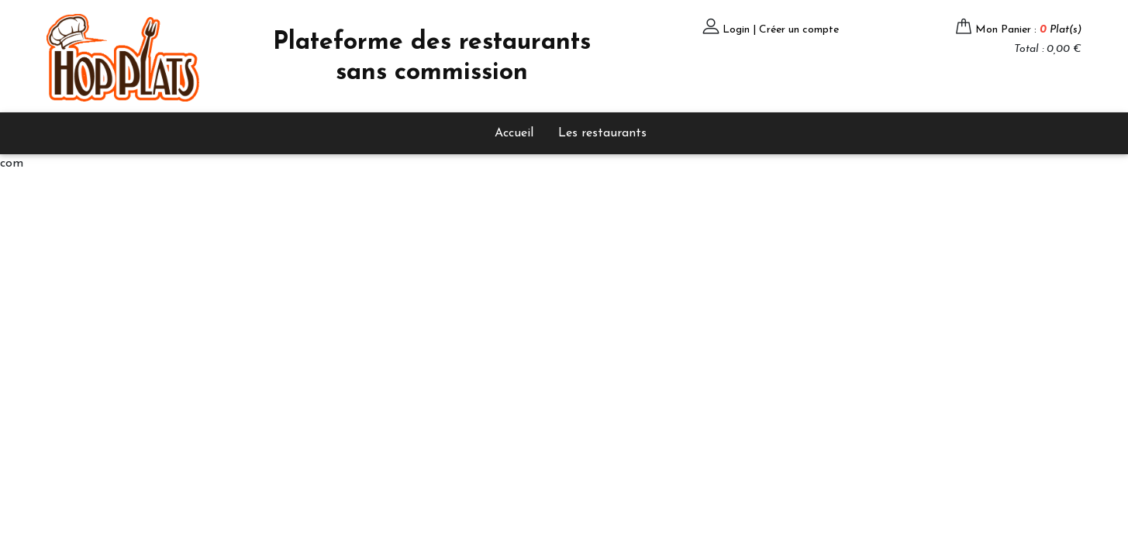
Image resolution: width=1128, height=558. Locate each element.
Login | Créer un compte (781, 30)
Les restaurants (602, 133)
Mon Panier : (1028, 30)
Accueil (514, 133)
